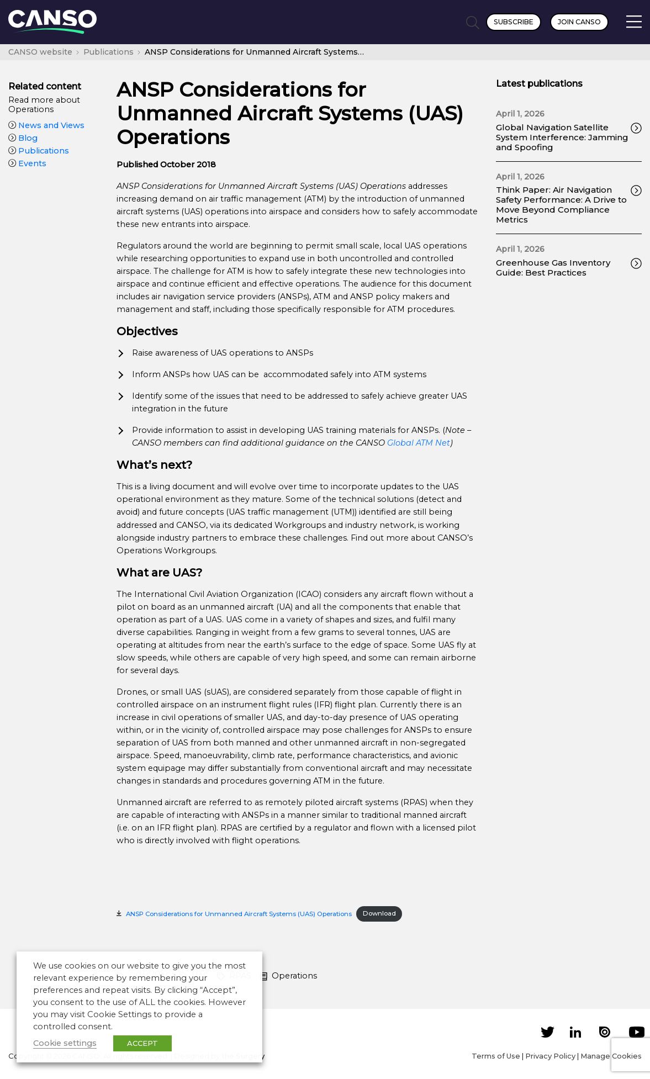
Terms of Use (496, 1055)
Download (379, 913)
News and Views (46, 125)
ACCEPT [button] (142, 1043)
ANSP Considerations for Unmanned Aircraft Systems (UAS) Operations (239, 913)
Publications (38, 151)
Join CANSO (579, 22)
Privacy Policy (550, 1055)
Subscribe (513, 22)
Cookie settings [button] (65, 1043)
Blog (23, 138)
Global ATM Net (418, 443)
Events (27, 163)
